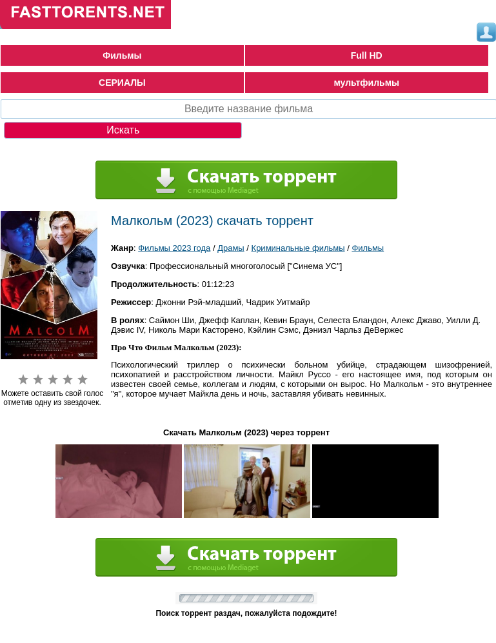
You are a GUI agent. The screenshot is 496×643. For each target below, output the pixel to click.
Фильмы (122, 55)
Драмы (230, 248)
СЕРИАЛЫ (122, 82)
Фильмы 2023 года (174, 248)
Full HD (366, 55)
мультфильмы (366, 82)
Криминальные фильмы (298, 248)
